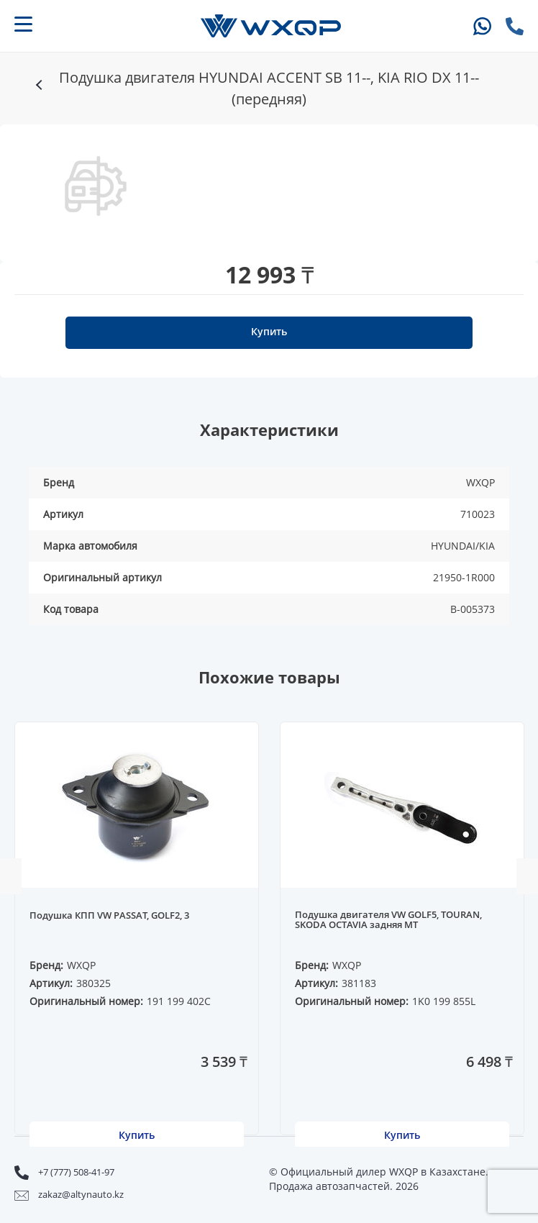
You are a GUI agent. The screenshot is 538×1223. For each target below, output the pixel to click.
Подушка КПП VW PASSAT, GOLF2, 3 (109, 916)
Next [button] (527, 876)
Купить (269, 331)
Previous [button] (11, 876)
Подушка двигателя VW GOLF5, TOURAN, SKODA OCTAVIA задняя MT (388, 920)
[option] (95, 185)
